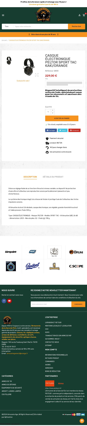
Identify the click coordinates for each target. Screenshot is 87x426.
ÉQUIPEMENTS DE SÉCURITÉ (12, 388)
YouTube (9, 301)
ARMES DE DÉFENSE (9, 385)
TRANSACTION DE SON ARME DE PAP (58, 336)
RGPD (47, 332)
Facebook (4, 301)
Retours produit (52, 358)
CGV (46, 329)
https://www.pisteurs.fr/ (53, 388)
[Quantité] (48, 112)
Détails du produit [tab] (53, 177)
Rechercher (76, 26)
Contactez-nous (52, 342)
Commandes (49, 361)
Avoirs (48, 365)
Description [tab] (30, 177)
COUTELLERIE (6, 394)
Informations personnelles (56, 355)
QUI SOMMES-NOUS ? (52, 339)
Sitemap (48, 345)
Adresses (49, 368)
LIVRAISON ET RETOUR (53, 323)
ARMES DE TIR (7, 381)
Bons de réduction (52, 371)
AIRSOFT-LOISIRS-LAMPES (11, 391)
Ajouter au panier (61, 118)
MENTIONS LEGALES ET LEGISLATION (58, 326)
